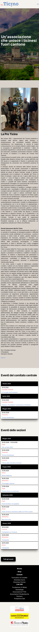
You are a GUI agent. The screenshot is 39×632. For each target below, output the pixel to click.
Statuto (3, 357)
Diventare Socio (19, 580)
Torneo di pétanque (8, 417)
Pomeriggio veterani (8, 483)
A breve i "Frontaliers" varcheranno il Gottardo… (17, 405)
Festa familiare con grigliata (10, 504)
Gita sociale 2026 (7, 447)
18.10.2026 (5, 527)
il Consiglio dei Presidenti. (10, 392)
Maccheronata (6, 519)
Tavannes (5, 414)
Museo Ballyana (7, 475)
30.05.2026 (5, 412)
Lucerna (4, 460)
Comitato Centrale (7, 389)
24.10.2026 (5, 535)
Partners (20, 596)
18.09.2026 (5, 514)
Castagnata (5, 540)
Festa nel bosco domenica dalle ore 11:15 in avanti (17, 511)
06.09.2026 (5, 499)
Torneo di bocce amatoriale (10, 491)
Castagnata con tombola (9, 532)
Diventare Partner (19, 582)
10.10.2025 (5, 387)
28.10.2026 (5, 543)
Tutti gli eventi (8, 559)
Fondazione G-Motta (19, 587)
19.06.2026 (5, 478)
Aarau (4, 472)
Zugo (3, 444)
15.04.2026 (5, 400)
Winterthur (5, 480)
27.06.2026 (5, 486)
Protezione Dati (19, 599)
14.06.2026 (5, 470)
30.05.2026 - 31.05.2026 (9, 442)
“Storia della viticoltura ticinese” (12, 463)
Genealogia (19, 590)
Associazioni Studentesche (19, 594)
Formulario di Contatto (19, 578)
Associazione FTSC (19, 592)
